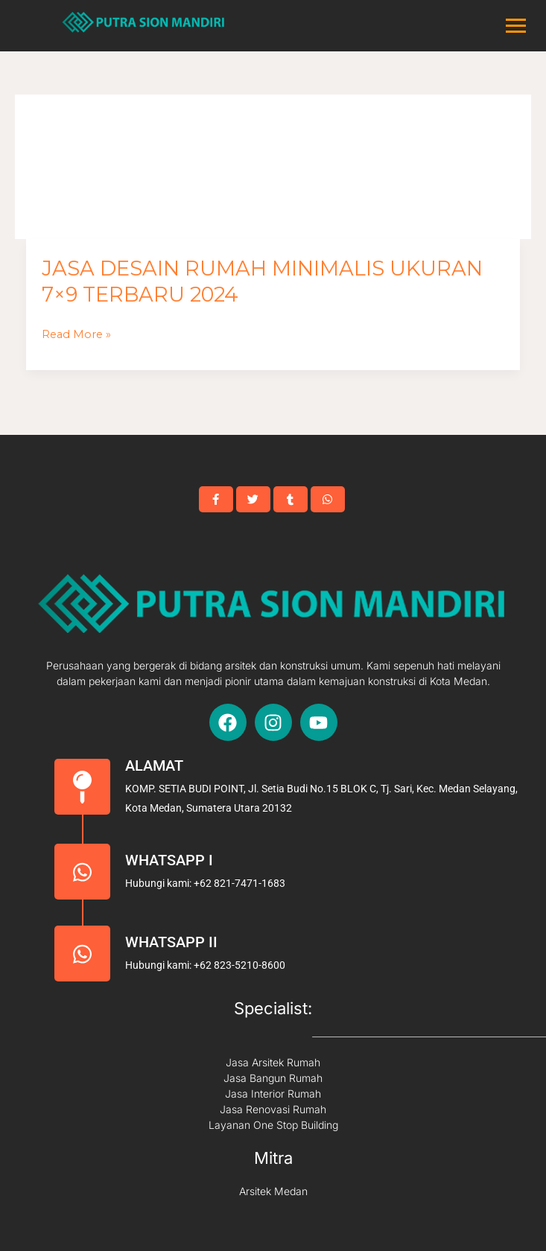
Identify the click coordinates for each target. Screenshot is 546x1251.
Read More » (76, 335)
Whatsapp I (169, 860)
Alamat (154, 765)
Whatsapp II (171, 942)
